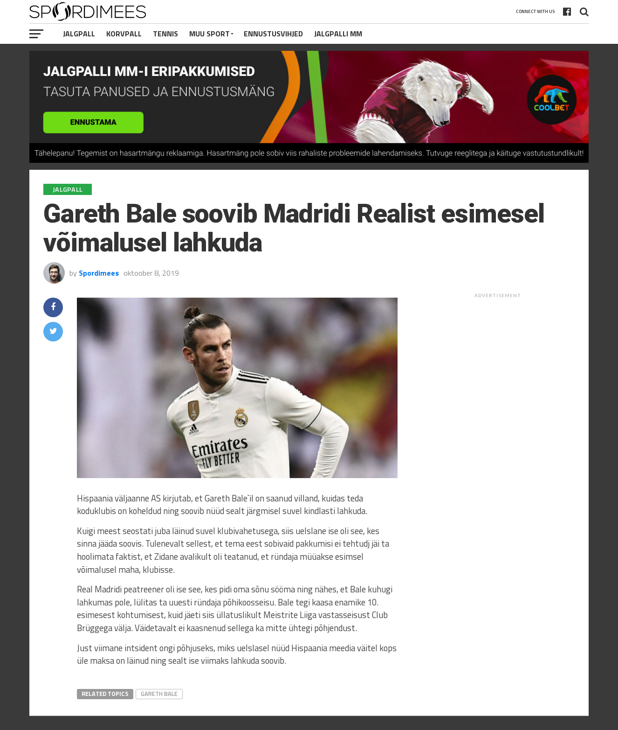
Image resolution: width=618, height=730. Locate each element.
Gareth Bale (159, 693)
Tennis (165, 33)
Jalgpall (79, 33)
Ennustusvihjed (273, 33)
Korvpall (124, 33)
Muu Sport (209, 33)
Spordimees (99, 272)
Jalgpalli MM (338, 33)
